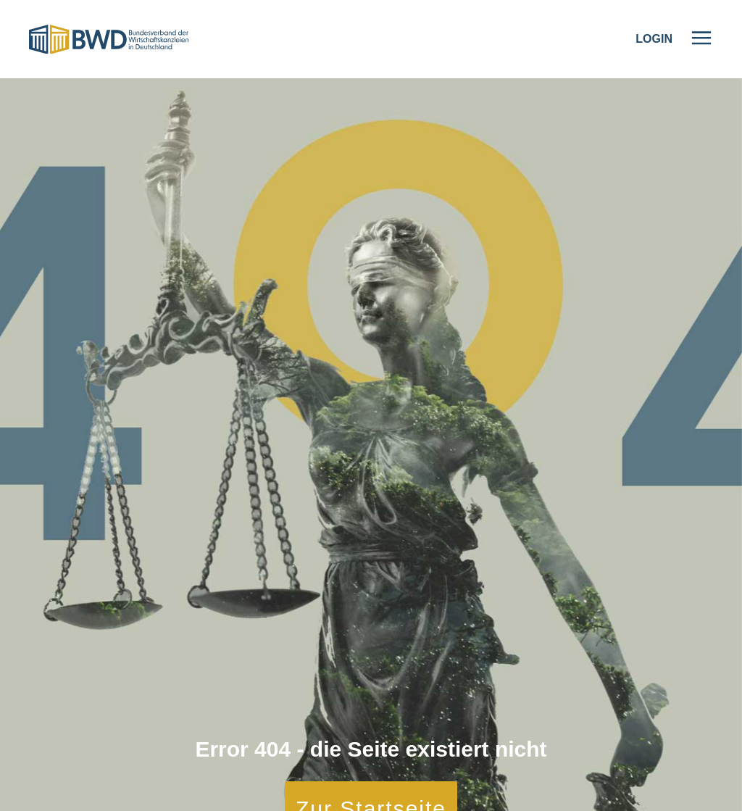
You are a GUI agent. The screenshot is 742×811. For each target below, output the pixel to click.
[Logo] (108, 39)
